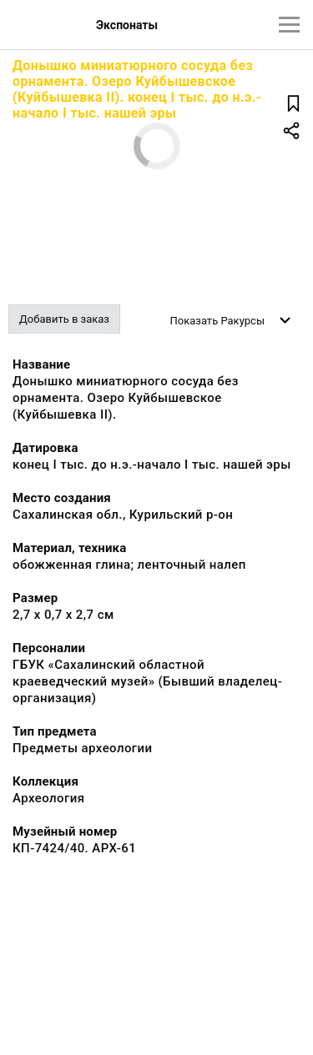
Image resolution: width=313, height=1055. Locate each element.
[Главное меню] (289, 24)
